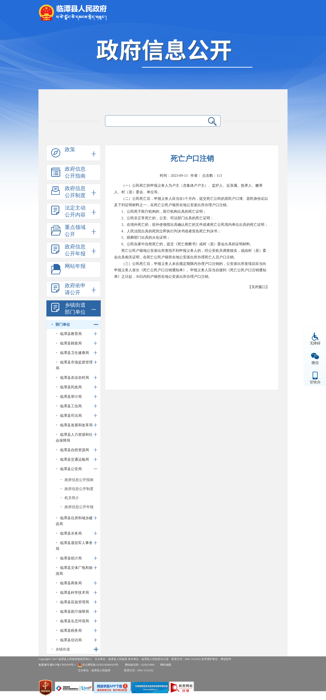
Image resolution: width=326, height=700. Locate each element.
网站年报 (75, 266)
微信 (315, 363)
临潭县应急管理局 (74, 602)
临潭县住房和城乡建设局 (74, 521)
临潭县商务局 (71, 583)
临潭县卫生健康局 (74, 353)
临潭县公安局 (71, 469)
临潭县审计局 (71, 396)
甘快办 (315, 382)
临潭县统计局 (71, 558)
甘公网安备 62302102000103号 (98, 664)
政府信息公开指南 (75, 172)
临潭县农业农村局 (74, 377)
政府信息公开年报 (75, 250)
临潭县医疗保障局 (74, 611)
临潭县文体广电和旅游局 (74, 570)
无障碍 (315, 343)
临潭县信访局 (71, 640)
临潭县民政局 (71, 387)
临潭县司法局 (71, 415)
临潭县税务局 (71, 630)
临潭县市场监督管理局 (74, 365)
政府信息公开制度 (75, 192)
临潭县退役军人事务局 (74, 546)
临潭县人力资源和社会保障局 (74, 437)
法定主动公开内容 (75, 211)
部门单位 (62, 324)
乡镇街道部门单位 (75, 308)
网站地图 (165, 664)
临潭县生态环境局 (74, 621)
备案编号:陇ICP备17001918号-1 (57, 664)
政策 (70, 149)
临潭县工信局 (71, 406)
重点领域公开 (75, 230)
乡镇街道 (62, 649)
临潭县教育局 (71, 334)
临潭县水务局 (71, 533)
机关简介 (72, 498)
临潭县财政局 (71, 343)
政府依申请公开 (75, 289)
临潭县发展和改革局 (76, 425)
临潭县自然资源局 (74, 450)
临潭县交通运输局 (74, 459)
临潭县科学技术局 (74, 592)
